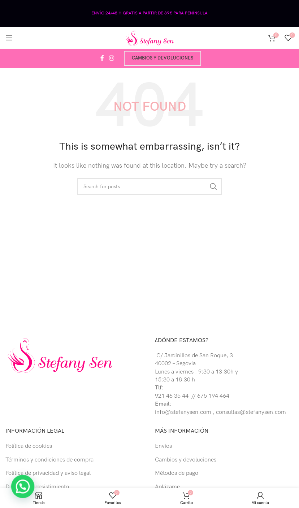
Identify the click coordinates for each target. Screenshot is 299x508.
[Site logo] (149, 37)
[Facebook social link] (102, 58)
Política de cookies (28, 446)
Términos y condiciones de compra (49, 459)
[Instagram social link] (111, 58)
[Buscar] (149, 186)
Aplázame (167, 486)
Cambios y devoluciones (162, 58)
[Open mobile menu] (9, 38)
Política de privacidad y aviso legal (48, 473)
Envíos (163, 446)
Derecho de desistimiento (37, 486)
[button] (15, 489)
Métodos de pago (176, 473)
